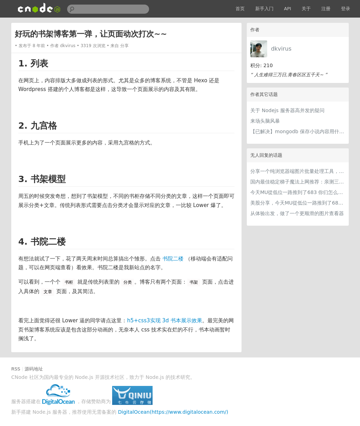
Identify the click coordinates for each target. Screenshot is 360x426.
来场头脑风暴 (265, 121)
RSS (15, 369)
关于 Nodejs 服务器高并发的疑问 (287, 110)
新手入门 (264, 8)
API (287, 8)
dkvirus (281, 48)
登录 (345, 8)
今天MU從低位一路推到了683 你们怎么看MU (297, 192)
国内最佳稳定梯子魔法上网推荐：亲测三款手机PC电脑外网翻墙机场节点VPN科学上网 (297, 182)
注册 (325, 8)
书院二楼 (173, 259)
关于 (306, 8)
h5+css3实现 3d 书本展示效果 (164, 320)
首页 (240, 8)
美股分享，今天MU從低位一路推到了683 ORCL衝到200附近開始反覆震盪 (297, 203)
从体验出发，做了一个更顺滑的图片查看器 (297, 213)
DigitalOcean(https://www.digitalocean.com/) (173, 412)
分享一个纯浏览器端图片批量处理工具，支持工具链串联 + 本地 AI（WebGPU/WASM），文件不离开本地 (297, 171)
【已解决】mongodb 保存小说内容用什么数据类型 (297, 131)
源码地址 (34, 369)
